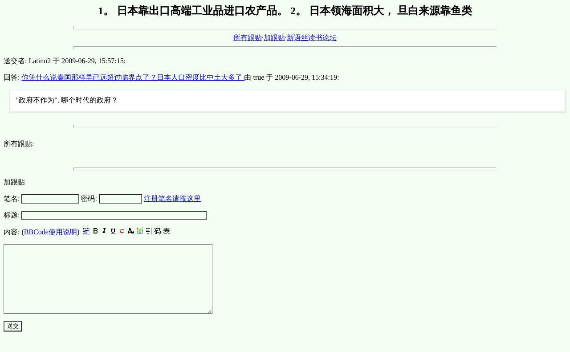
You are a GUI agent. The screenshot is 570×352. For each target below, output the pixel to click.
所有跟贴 (247, 37)
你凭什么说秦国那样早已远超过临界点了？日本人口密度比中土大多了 (132, 77)
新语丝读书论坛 (312, 37)
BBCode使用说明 (50, 232)
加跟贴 (274, 37)
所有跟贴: (19, 143)
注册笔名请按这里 (172, 198)
